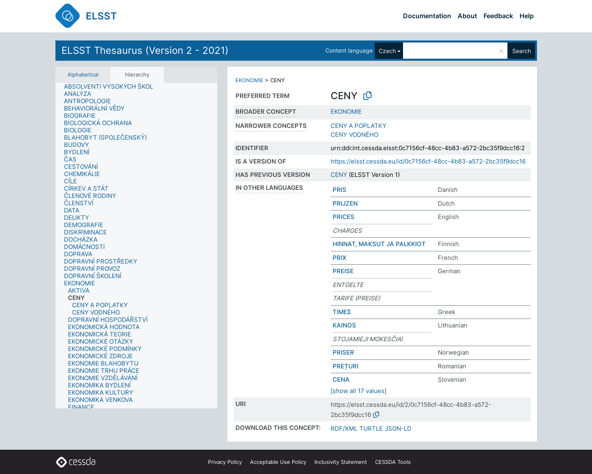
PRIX (339, 257)
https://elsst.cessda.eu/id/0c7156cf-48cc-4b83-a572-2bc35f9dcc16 (428, 161)
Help (527, 16)
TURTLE (371, 428)
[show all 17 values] (358, 391)
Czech (387, 50)
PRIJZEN (345, 203)
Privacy (225, 462)
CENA (341, 379)
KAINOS (344, 325)
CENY (339, 175)
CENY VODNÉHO (354, 134)
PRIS (339, 189)
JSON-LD (398, 428)
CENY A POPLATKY (358, 126)
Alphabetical (83, 74)
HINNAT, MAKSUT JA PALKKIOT (379, 244)
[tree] (136, 245)
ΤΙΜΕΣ (342, 312)
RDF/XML (344, 428)
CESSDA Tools (393, 462)
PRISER (343, 352)
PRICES (343, 217)
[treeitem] (112, 86)
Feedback (498, 16)
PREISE (343, 271)
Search (521, 50)
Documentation (427, 16)
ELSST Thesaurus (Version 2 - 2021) (145, 50)
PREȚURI (346, 366)
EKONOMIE (249, 80)
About (467, 16)
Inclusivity (340, 462)
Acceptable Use (278, 462)
